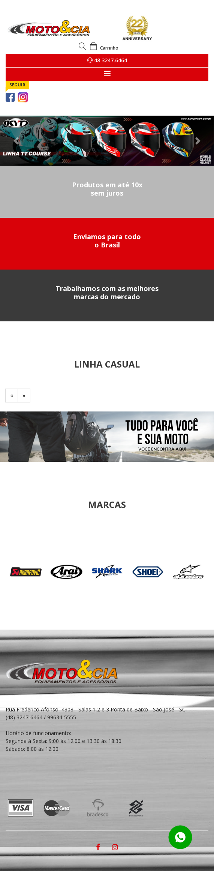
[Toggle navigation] (107, 74)
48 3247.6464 (107, 60)
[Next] (24, 395)
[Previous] (11, 395)
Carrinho (104, 48)
